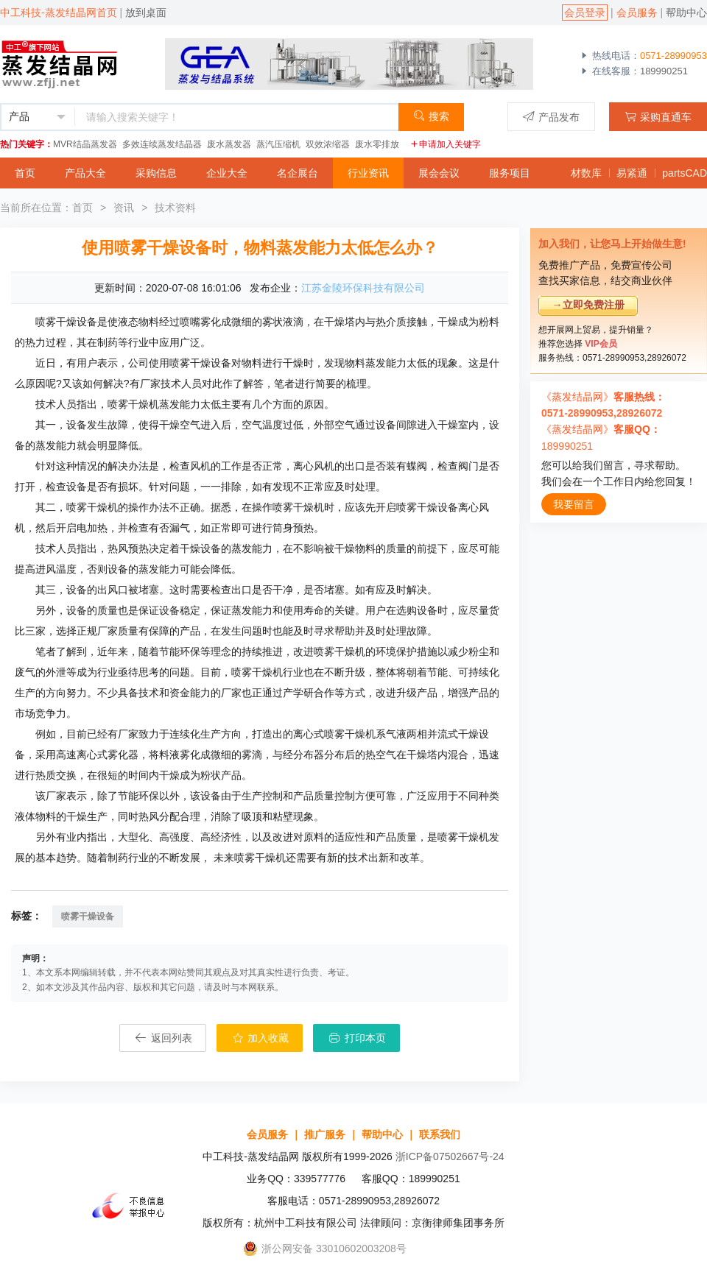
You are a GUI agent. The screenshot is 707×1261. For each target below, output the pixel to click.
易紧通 (631, 173)
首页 (25, 173)
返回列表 (162, 1038)
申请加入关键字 (445, 144)
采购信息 (156, 173)
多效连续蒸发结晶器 (162, 144)
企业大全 (226, 173)
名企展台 (297, 173)
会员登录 (584, 12)
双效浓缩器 (328, 144)
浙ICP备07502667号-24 (449, 1156)
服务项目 (509, 173)
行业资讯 (368, 173)
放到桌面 (145, 12)
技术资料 (175, 207)
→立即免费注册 (588, 305)
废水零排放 (377, 144)
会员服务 (637, 12)
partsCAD (684, 173)
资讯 (123, 207)
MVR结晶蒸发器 (85, 144)
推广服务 (324, 1134)
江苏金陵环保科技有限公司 (363, 288)
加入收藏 (260, 1038)
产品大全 (85, 173)
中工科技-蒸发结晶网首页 (58, 12)
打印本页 (356, 1038)
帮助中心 (686, 12)
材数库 (586, 173)
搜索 (431, 116)
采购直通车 (658, 116)
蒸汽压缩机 (278, 144)
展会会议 (439, 173)
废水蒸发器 (229, 144)
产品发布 (551, 116)
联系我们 (439, 1134)
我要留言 (573, 504)
